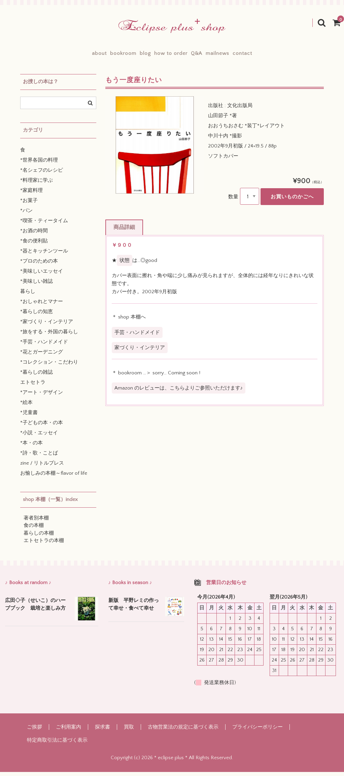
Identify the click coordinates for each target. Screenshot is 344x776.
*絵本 (26, 406)
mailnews (241, 55)
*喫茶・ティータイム (44, 225)
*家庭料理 (31, 194)
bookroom (100, 55)
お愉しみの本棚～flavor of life (53, 477)
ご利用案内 (68, 731)
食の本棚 (34, 529)
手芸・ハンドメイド (137, 336)
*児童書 (29, 416)
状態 (124, 264)
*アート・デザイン (41, 396)
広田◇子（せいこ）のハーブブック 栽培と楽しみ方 (35, 608)
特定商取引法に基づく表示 (57, 744)
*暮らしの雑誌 (36, 376)
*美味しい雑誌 (36, 285)
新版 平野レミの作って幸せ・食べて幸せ (133, 608)
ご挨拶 (34, 731)
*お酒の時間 (34, 235)
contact (277, 55)
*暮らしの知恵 (36, 315)
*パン (26, 214)
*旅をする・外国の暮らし (49, 336)
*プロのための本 (39, 265)
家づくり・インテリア (139, 352)
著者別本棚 (36, 522)
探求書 (102, 731)
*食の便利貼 (34, 245)
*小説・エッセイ (39, 437)
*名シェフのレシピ (41, 174)
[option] (154, 149)
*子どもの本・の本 (41, 427)
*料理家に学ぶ (36, 184)
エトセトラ (32, 386)
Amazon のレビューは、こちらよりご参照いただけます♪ (178, 392)
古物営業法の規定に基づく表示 (183, 731)
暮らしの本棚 (39, 537)
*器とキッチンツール (44, 255)
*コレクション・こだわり (49, 366)
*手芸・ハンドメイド (44, 346)
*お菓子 (29, 204)
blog (133, 55)
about (64, 55)
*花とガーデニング (41, 356)
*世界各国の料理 (39, 164)
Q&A (208, 55)
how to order (170, 55)
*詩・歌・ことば (39, 457)
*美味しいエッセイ (41, 275)
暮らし (27, 295)
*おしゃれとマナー (41, 305)
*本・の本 (31, 447)
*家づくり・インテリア (46, 326)
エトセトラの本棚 (44, 544)
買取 (129, 731)
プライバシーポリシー (257, 731)
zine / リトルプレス (42, 467)
